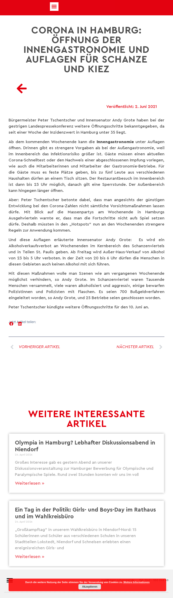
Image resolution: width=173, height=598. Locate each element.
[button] (54, 6)
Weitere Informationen (136, 582)
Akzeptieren (89, 586)
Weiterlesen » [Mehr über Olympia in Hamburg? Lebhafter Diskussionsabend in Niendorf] (29, 483)
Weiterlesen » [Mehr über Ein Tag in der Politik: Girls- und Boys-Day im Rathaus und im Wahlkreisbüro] (29, 556)
